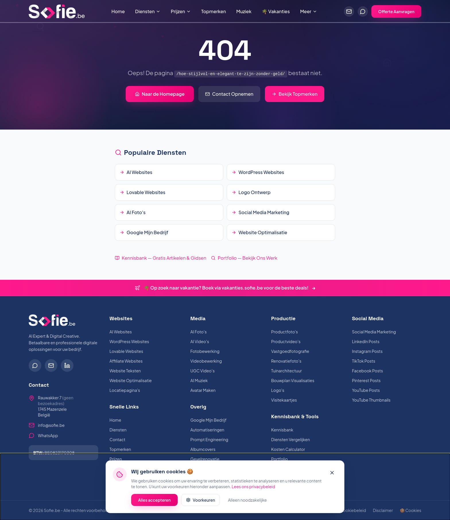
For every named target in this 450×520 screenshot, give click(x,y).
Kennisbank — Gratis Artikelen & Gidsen (160, 258)
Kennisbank (282, 429)
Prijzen (181, 11)
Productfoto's (284, 331)
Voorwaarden (320, 510)
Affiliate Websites (126, 360)
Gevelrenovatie (204, 459)
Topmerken (213, 11)
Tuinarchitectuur (286, 370)
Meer (308, 11)
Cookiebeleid (353, 510)
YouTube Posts (366, 390)
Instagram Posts (367, 351)
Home (118, 11)
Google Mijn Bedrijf (208, 420)
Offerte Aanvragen (396, 11)
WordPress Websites (129, 341)
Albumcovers (202, 449)
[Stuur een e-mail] (349, 11)
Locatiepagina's (125, 390)
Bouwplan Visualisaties (292, 380)
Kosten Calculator (288, 449)
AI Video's (199, 341)
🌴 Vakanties (276, 11)
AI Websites (121, 331)
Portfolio (279, 459)
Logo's (277, 390)
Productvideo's (285, 341)
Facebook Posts (367, 370)
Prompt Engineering (209, 439)
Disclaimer (383, 510)
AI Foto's (198, 331)
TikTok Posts (363, 360)
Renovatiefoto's (286, 360)
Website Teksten (125, 370)
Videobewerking (206, 360)
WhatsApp (48, 435)
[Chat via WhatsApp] (363, 11)
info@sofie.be (51, 425)
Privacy (293, 510)
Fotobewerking (205, 351)
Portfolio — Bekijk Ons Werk (244, 258)
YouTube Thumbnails (371, 399)
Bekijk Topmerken (294, 94)
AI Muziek (199, 380)
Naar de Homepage (160, 94)
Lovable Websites (126, 351)
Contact (117, 439)
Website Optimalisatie (131, 380)
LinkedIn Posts (365, 341)
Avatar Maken (203, 390)
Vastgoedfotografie (290, 351)
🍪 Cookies (410, 510)
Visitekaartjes (284, 399)
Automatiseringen (207, 429)
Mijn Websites (123, 468)
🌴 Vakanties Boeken (130, 478)
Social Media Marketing (374, 331)
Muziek (243, 11)
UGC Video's (202, 370)
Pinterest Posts (366, 380)
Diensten (147, 11)
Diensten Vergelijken (290, 439)
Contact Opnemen (229, 94)
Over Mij (278, 478)
